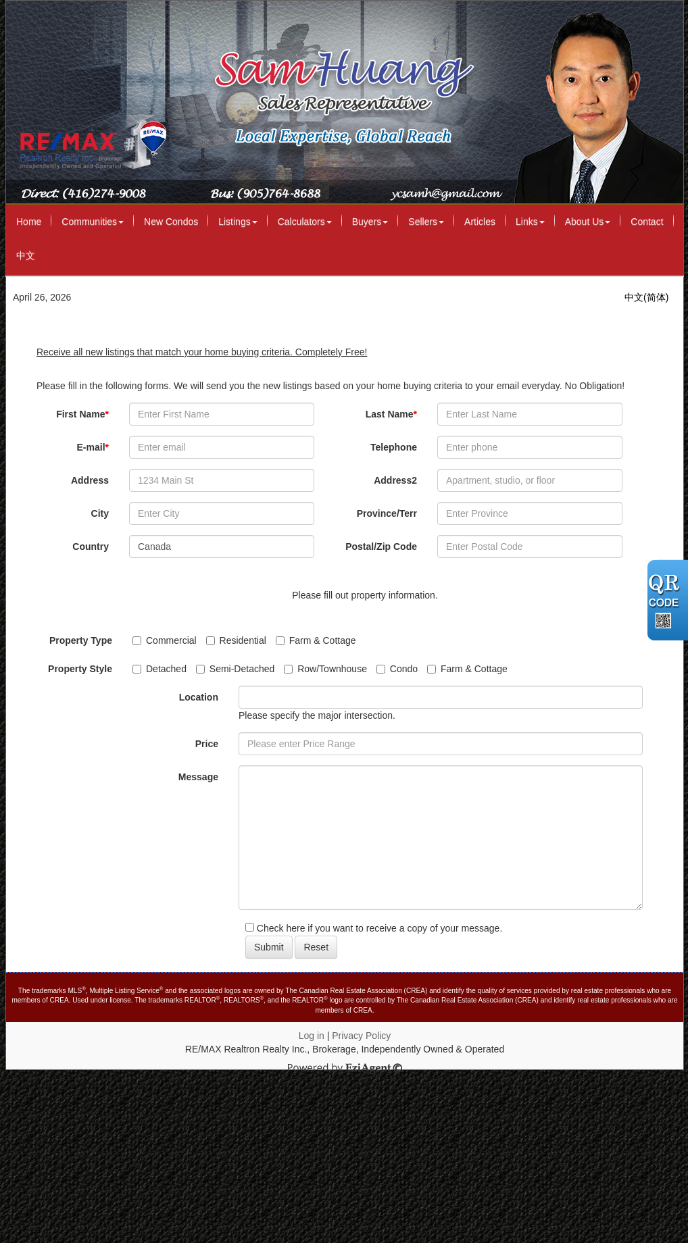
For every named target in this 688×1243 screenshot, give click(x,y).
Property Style (80, 668)
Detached (159, 668)
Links (530, 221)
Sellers (426, 221)
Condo (397, 668)
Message (198, 776)
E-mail (93, 447)
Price (206, 743)
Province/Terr (387, 513)
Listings (237, 221)
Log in (311, 1035)
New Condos (171, 221)
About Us (588, 221)
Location (198, 697)
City (100, 513)
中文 (25, 255)
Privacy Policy (361, 1035)
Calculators (305, 221)
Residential (236, 640)
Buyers (370, 221)
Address (90, 480)
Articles (479, 221)
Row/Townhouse (325, 668)
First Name (82, 414)
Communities (93, 221)
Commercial (164, 640)
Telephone (393, 447)
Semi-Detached (235, 668)
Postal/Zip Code (381, 546)
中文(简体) (646, 297)
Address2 (395, 480)
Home (28, 221)
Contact (647, 221)
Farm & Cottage (316, 640)
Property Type (80, 640)
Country (90, 546)
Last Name (391, 414)
